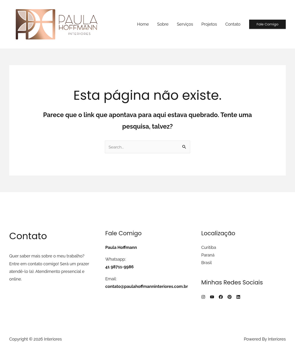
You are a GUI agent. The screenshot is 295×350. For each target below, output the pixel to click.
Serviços (185, 24)
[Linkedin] (238, 297)
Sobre (162, 24)
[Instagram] (203, 297)
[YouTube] (212, 297)
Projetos (209, 24)
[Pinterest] (229, 297)
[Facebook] (221, 297)
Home (143, 24)
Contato (232, 24)
